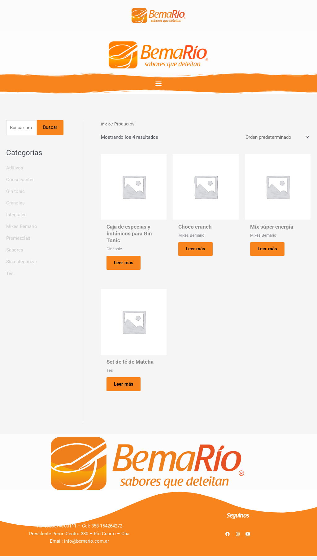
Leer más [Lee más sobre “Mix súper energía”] (269, 249)
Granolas (15, 203)
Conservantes (20, 180)
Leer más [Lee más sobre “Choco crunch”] (197, 249)
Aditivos (14, 168)
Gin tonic (15, 192)
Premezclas (18, 238)
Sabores (14, 250)
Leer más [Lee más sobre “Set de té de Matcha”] (125, 386)
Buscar (50, 127)
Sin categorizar (21, 262)
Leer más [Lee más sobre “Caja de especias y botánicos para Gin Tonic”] (125, 263)
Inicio (106, 123)
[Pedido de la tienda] (276, 137)
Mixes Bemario (21, 227)
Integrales (16, 215)
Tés (10, 273)
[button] (159, 83)
